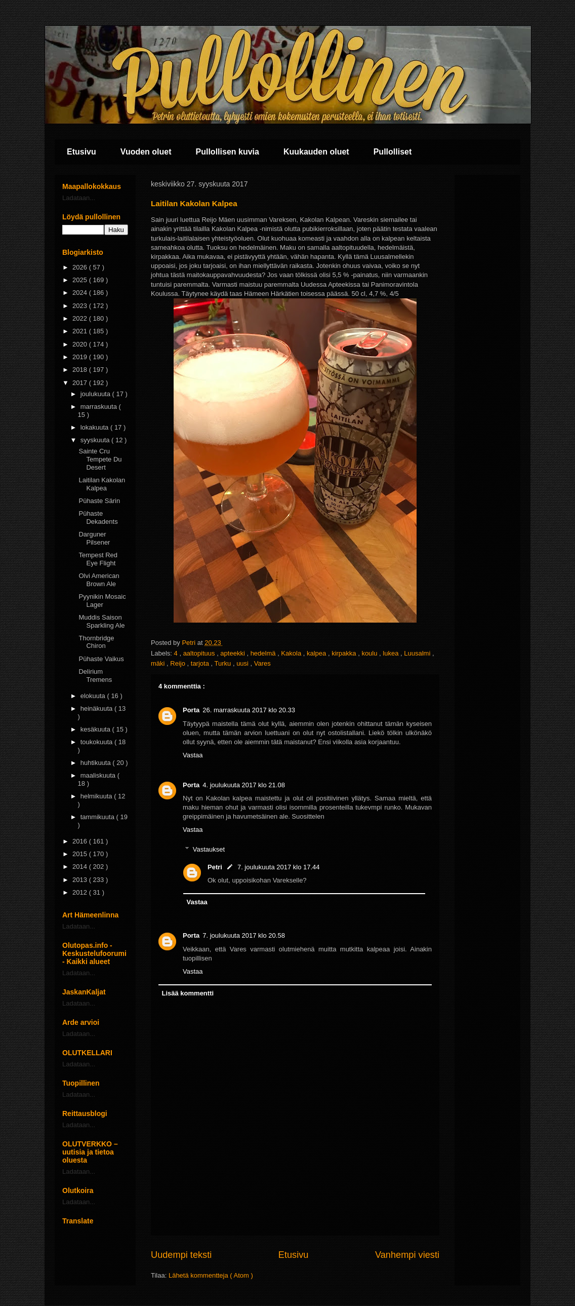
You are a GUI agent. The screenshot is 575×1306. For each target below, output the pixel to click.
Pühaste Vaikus (101, 659)
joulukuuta (96, 394)
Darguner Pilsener (94, 538)
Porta (191, 710)
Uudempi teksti (181, 1255)
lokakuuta (95, 427)
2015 (80, 854)
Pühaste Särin (99, 501)
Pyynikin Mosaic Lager (102, 600)
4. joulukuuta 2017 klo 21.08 (243, 785)
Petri (215, 867)
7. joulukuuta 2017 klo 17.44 (278, 867)
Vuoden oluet (146, 151)
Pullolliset (393, 151)
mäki (159, 663)
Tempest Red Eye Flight (97, 559)
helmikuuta (97, 796)
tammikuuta (98, 817)
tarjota (201, 663)
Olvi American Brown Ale (98, 580)
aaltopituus (200, 653)
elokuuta (93, 696)
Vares (262, 663)
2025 (80, 280)
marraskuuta (99, 406)
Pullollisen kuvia (227, 151)
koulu (370, 653)
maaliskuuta (98, 775)
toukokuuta (97, 742)
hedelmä (264, 653)
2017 (80, 383)
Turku (224, 663)
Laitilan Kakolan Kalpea (101, 484)
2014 (80, 866)
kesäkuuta (96, 729)
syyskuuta (95, 440)
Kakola (292, 653)
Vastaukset (209, 849)
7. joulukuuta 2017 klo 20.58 (243, 935)
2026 (80, 267)
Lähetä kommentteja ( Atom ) (211, 1275)
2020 (80, 344)
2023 (80, 306)
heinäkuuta (97, 708)
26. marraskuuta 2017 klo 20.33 (248, 710)
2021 (80, 331)
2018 (80, 369)
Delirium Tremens (95, 675)
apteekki (233, 653)
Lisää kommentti (188, 993)
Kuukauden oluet (316, 151)
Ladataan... (78, 198)
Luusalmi (418, 653)
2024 (80, 292)
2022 (80, 318)
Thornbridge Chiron (96, 642)
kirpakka (345, 653)
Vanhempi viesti (407, 1255)
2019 (80, 357)
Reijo (178, 663)
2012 (80, 892)
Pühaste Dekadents (97, 517)
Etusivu (81, 151)
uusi (243, 663)
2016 (80, 841)
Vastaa (193, 755)
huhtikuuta (96, 762)
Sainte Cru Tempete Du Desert (99, 459)
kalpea (317, 653)
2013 (80, 880)
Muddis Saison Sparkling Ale (101, 621)
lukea (391, 653)
